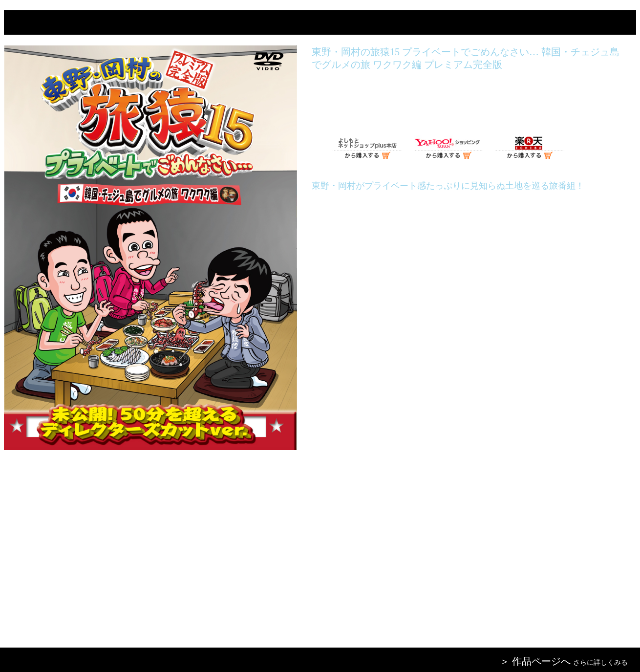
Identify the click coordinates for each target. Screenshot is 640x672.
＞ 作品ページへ (535, 661)
